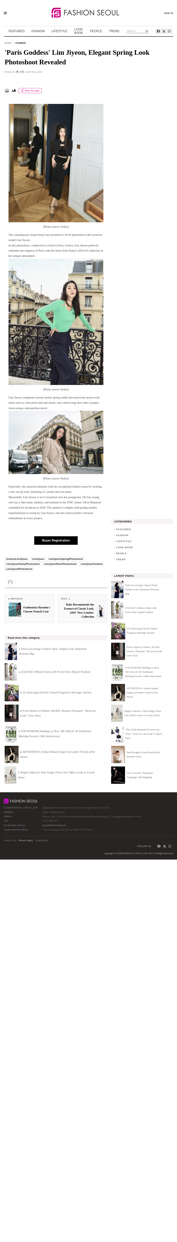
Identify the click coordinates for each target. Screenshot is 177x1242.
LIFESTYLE (59, 31)
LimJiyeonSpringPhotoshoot (66, 558)
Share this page (30, 90)
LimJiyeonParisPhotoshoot (60, 563)
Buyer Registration (56, 540)
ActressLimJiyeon (17, 558)
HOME (8, 43)
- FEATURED (122, 529)
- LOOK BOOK (123, 547)
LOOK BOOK (78, 31)
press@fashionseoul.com (54, 825)
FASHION (38, 31)
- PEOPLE (120, 553)
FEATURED (17, 31)
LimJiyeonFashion (92, 563)
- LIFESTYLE (122, 541)
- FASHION (121, 535)
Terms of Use (10, 840)
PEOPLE (96, 31)
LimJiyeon (38, 558)
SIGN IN (168, 13)
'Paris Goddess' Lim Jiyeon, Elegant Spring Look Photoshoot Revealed (77, 57)
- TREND (120, 559)
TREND (114, 31)
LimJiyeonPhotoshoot (19, 569)
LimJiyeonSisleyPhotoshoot (23, 563)
